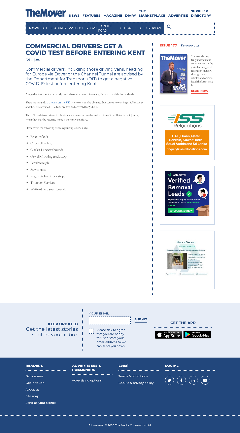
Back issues (34, 376)
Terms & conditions (133, 376)
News (74, 16)
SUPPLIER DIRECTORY (201, 13)
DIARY (130, 16)
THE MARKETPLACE (152, 13)
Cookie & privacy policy (135, 383)
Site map (32, 396)
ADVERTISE (178, 16)
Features (91, 16)
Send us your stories (41, 403)
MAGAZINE (112, 16)
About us (32, 389)
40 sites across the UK (57, 102)
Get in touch (35, 383)
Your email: (99, 313)
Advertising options (87, 380)
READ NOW (199, 91)
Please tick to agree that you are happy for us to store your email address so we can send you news (111, 338)
